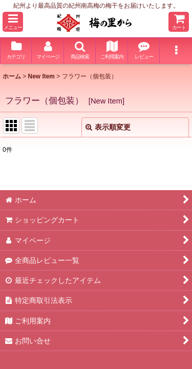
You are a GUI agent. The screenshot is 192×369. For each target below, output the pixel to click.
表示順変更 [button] (108, 127)
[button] (13, 22)
